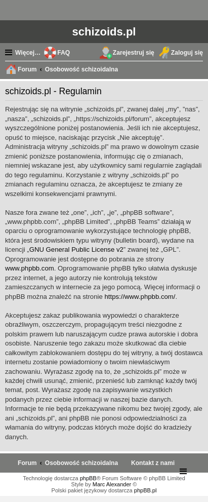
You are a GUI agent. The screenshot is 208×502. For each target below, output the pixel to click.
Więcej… (27, 52)
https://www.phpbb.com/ (139, 296)
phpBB (88, 478)
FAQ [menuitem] (63, 52)
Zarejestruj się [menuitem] (133, 52)
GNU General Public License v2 (76, 249)
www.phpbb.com (29, 268)
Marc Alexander (112, 484)
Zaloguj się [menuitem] (187, 52)
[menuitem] (153, 463)
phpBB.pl (145, 490)
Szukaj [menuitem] (198, 70)
